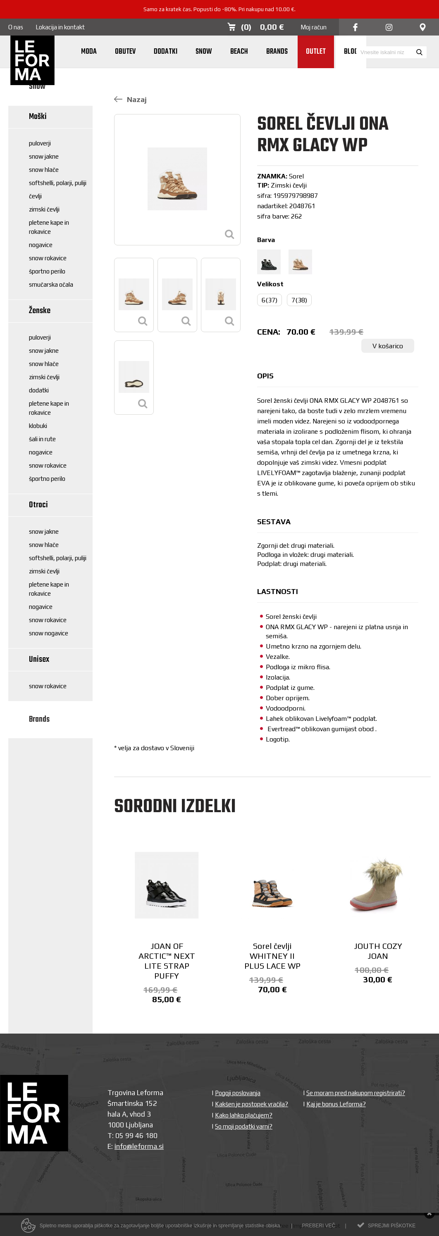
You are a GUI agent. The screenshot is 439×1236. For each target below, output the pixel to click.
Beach (239, 52)
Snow (204, 52)
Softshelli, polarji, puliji (57, 182)
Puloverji (40, 143)
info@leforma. (137, 1146)
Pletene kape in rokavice (49, 227)
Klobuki (38, 425)
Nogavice (40, 244)
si (161, 1146)
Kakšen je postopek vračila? (251, 1104)
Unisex (39, 659)
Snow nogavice (48, 633)
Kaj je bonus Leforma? (336, 1104)
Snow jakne (44, 156)
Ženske (39, 310)
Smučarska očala (51, 284)
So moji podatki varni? (243, 1126)
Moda (89, 52)
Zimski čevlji (44, 209)
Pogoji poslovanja (237, 1092)
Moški (38, 116)
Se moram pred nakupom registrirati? (355, 1092)
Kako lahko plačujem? (243, 1115)
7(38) (299, 300)
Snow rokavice (48, 257)
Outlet (316, 52)
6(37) (269, 300)
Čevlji (35, 196)
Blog (351, 52)
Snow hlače (44, 169)
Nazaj (130, 99)
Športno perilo (47, 271)
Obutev (125, 52)
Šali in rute (42, 438)
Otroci (38, 505)
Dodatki (165, 52)
